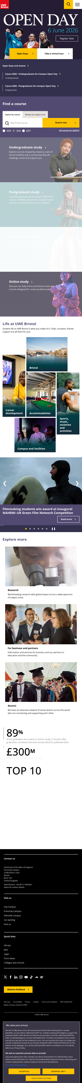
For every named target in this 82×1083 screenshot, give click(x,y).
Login (6, 954)
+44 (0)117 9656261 (24, 884)
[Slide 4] (38, 529)
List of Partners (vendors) (16, 1073)
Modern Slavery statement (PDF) (15, 1005)
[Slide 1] (26, 529)
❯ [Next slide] (77, 483)
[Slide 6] (46, 529)
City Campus (10, 906)
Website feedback (16, 989)
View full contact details (14, 887)
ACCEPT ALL (24, 1079)
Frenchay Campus (12, 911)
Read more (66, 519)
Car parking (9, 919)
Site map (7, 1002)
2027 (28, 130)
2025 (8, 130)
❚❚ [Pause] (53, 528)
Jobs (6, 949)
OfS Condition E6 (66, 1002)
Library (7, 945)
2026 (18, 130)
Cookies (36, 1002)
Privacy (27, 1002)
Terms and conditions (49, 1002)
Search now (61, 123)
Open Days (22, 53)
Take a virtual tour (54, 53)
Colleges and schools (14, 962)
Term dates (9, 958)
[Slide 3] (34, 529)
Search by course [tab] (12, 114)
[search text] (22, 123)
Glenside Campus (12, 915)
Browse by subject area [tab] (35, 114)
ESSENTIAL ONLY (58, 1079)
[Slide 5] (42, 529)
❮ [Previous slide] (5, 483)
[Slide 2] (30, 529)
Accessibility (17, 1002)
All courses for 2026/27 (69, 130)
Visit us (7, 924)
